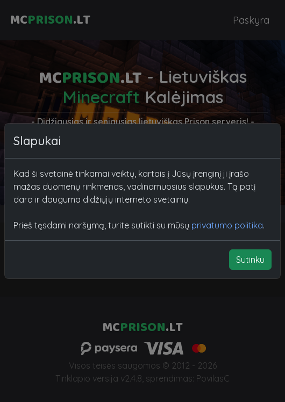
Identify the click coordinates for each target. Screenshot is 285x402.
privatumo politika (227, 225)
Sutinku (250, 259)
